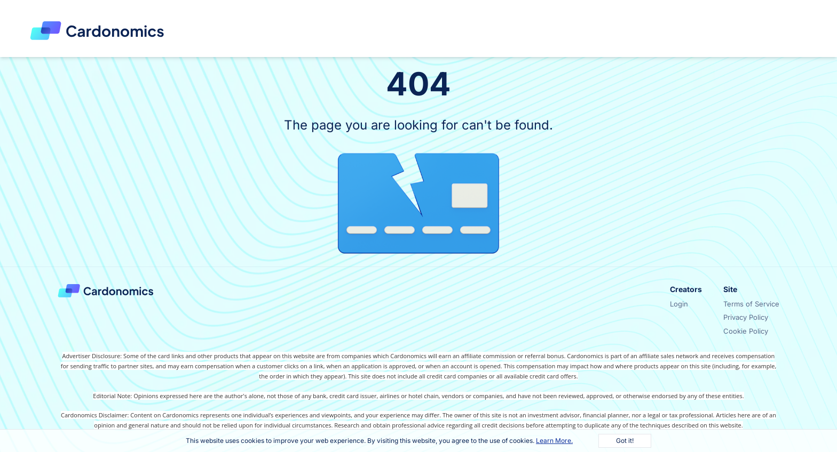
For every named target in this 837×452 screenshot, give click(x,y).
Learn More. (554, 441)
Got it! (625, 441)
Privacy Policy (745, 317)
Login (679, 304)
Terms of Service (751, 304)
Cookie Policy (745, 331)
